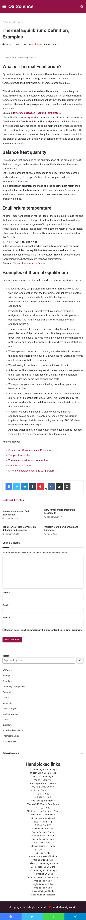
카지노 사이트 (43, 807)
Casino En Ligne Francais (43, 828)
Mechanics (18, 22)
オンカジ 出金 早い (43, 780)
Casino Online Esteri (43, 860)
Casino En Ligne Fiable (43, 891)
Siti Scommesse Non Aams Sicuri (43, 811)
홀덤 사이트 (43, 794)
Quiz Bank (7, 725)
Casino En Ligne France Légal (43, 769)
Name (6, 592)
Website (6, 617)
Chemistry (7, 681)
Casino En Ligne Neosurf (43, 894)
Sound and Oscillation (13, 730)
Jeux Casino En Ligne (43, 776)
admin (8, 44)
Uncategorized (9, 741)
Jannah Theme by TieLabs (63, 907)
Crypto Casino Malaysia (43, 842)
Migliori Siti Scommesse (43, 814)
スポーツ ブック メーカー (43, 790)
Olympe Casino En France (43, 846)
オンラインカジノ (43, 849)
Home (7, 22)
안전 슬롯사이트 (43, 825)
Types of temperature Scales (29, 263)
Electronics (8, 692)
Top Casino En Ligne (43, 874)
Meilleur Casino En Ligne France (43, 863)
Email (6, 605)
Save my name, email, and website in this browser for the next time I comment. (43, 630)
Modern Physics (10, 708)
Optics (6, 719)
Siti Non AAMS (43, 853)
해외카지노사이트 (43, 797)
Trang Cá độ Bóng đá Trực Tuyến (43, 804)
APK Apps (7, 670)
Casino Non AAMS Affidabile (43, 856)
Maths (6, 697)
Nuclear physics (10, 714)
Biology (6, 675)
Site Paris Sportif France (43, 800)
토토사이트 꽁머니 (43, 821)
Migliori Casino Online (42, 884)
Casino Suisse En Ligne (43, 839)
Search (6, 656)
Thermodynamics (11, 736)
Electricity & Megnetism (14, 686)
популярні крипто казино (43, 783)
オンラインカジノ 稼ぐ (43, 787)
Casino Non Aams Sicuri (43, 818)
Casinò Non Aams (43, 881)
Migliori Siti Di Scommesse (43, 773)
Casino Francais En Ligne (43, 867)
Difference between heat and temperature (31, 470)
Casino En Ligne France (43, 832)
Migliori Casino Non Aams (42, 835)
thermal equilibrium (28, 117)
